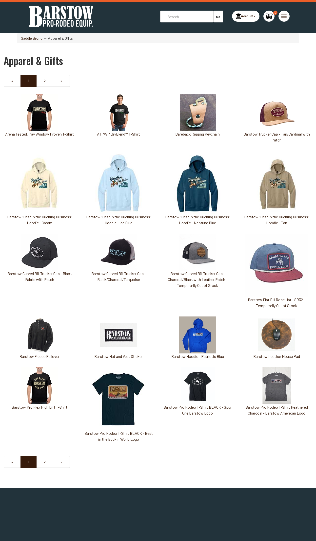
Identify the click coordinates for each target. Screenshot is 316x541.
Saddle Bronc (31, 38)
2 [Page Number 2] (48, 80)
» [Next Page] (64, 82)
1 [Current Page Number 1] (32, 82)
